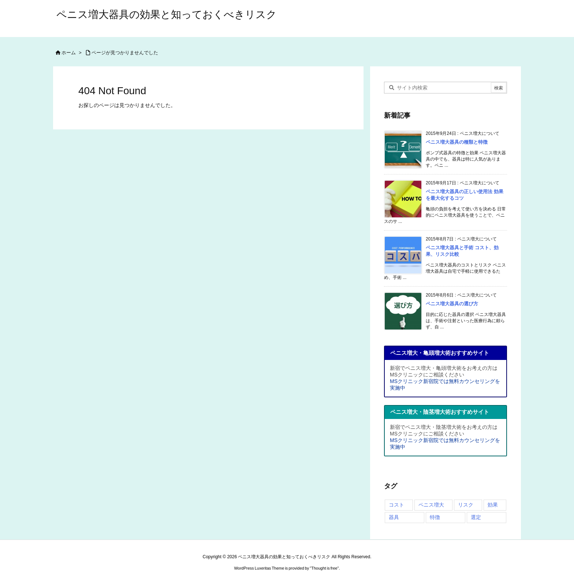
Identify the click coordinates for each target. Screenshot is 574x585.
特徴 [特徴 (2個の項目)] (435, 517)
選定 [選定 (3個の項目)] (476, 517)
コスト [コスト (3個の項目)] (396, 505)
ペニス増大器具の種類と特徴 (457, 142)
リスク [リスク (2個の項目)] (465, 505)
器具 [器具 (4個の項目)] (394, 517)
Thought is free (324, 568)
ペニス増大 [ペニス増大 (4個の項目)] (431, 505)
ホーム (68, 52)
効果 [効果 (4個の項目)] (493, 505)
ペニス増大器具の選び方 (452, 303)
